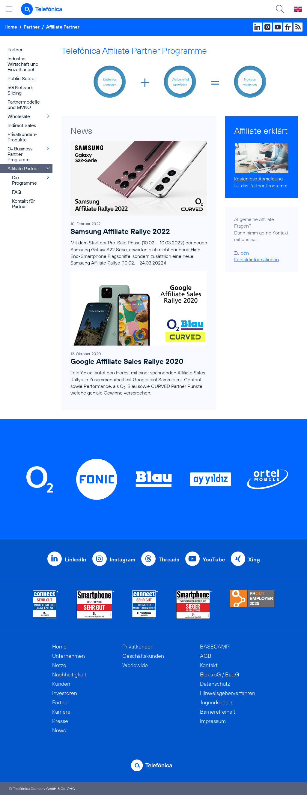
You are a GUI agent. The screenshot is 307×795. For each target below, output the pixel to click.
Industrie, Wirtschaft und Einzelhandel (22, 64)
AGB (205, 655)
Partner (32, 27)
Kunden (61, 683)
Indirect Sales (21, 125)
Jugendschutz (216, 702)
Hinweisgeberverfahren (227, 693)
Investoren (64, 693)
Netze (59, 665)
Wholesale (18, 116)
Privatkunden (138, 646)
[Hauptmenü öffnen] (9, 9)
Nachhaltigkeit (69, 674)
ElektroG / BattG (219, 674)
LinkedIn (75, 559)
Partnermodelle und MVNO (23, 104)
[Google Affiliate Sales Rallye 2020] (138, 336)
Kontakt (209, 665)
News (59, 730)
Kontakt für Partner (23, 203)
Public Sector (21, 78)
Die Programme (24, 180)
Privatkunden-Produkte (22, 137)
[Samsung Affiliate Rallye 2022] (138, 206)
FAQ (16, 192)
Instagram (122, 559)
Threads (169, 559)
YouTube (214, 559)
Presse (60, 721)
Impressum (213, 721)
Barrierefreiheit (217, 711)
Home (10, 27)
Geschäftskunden (143, 655)
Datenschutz (215, 683)
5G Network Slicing (20, 90)
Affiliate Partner (62, 27)
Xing (254, 559)
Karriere (61, 711)
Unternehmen (68, 655)
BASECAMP (214, 646)
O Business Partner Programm (19, 154)
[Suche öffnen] (280, 9)
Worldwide (135, 665)
